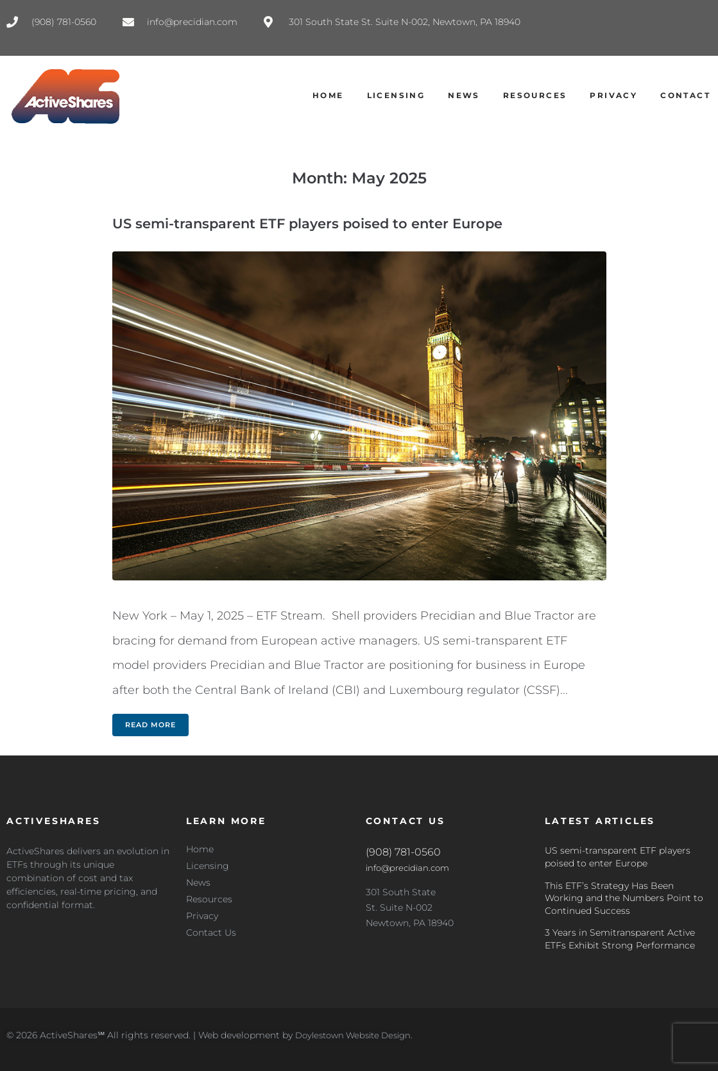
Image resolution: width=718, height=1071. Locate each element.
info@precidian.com (411, 867)
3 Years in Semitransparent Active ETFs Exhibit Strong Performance (620, 939)
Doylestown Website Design (358, 1035)
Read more (150, 724)
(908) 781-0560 (403, 852)
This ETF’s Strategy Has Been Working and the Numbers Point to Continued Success (624, 898)
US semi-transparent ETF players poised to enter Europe (307, 223)
